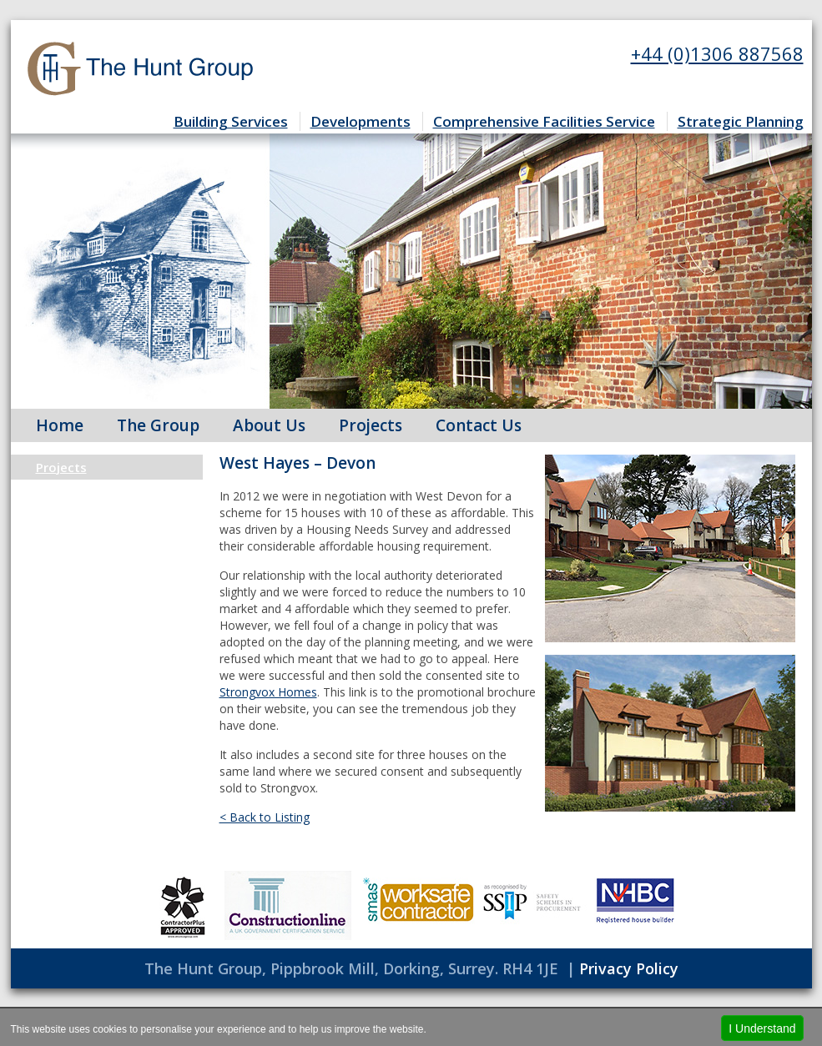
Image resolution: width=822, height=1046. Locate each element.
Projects (370, 425)
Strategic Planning (741, 121)
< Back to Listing (264, 817)
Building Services (231, 121)
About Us (269, 425)
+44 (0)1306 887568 (717, 53)
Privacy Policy (628, 968)
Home (59, 425)
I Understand (762, 1028)
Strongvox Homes (268, 692)
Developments (360, 121)
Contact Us (479, 425)
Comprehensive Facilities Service (544, 121)
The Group (158, 425)
